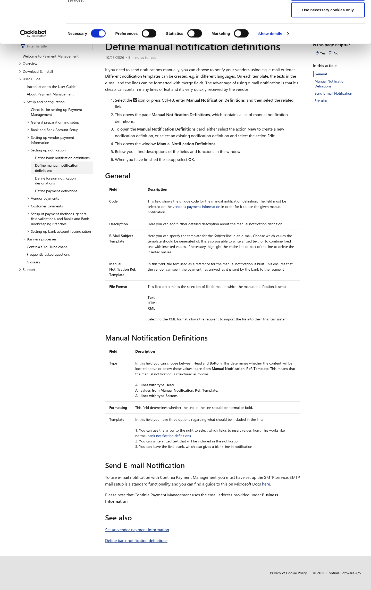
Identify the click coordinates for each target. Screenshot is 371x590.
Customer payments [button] (45, 206)
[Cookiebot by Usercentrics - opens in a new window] (33, 71)
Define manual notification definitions (56, 168)
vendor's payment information (196, 206)
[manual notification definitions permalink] (211, 337)
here (266, 484)
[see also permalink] (135, 517)
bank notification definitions (169, 435)
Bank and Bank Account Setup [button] (52, 129)
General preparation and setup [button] (53, 122)
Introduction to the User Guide (51, 86)
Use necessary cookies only (328, 47)
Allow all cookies (328, 13)
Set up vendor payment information (137, 529)
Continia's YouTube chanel (47, 246)
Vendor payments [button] (43, 198)
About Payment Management (50, 94)
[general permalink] (133, 175)
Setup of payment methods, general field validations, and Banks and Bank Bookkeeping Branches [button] (58, 218)
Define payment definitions (56, 190)
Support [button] (27, 269)
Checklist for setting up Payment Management (56, 112)
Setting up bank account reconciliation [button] (59, 231)
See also (321, 100)
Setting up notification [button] (46, 150)
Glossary (33, 262)
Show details (270, 71)
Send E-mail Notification (333, 93)
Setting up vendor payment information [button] (50, 140)
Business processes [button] (39, 239)
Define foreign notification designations (55, 181)
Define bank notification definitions (62, 157)
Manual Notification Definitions (330, 84)
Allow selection (328, 30)
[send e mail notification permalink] (188, 465)
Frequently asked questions (48, 254)
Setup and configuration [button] (44, 101)
